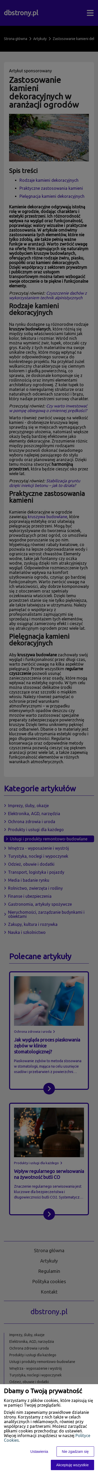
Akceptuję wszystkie (72, 1465)
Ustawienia (39, 1451)
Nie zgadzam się (75, 1451)
